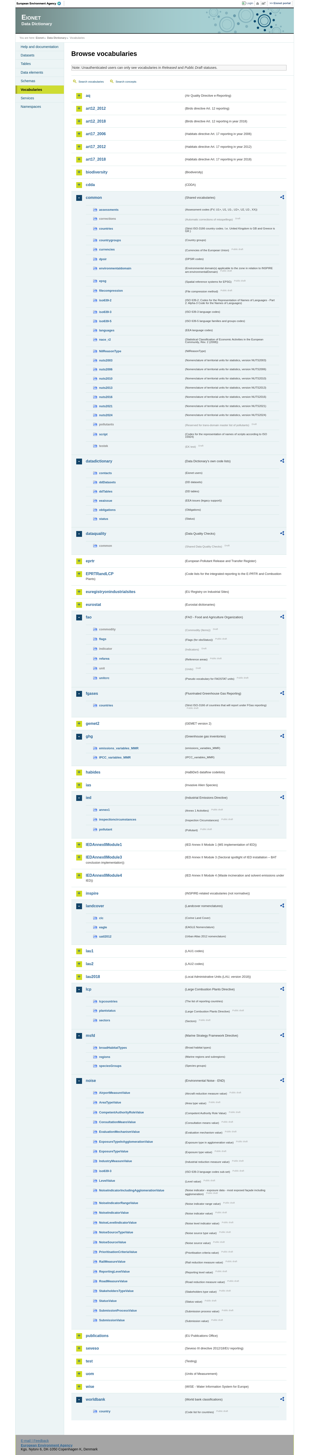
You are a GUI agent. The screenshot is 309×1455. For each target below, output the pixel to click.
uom (90, 1374)
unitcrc (104, 678)
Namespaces (31, 107)
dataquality (96, 534)
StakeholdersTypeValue (116, 1291)
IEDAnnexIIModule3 (104, 857)
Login (249, 3)
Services (27, 98)
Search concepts (126, 81)
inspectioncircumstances (117, 819)
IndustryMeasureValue (115, 1161)
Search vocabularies (91, 81)
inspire (92, 893)
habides (93, 772)
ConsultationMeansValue (117, 1122)
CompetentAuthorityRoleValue (121, 1112)
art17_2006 (96, 134)
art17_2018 (96, 159)
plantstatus (107, 1010)
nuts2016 (106, 397)
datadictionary (99, 461)
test (89, 1361)
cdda (90, 185)
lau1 (90, 951)
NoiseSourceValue (112, 1242)
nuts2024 (106, 415)
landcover (95, 906)
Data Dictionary (56, 37)
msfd (90, 1035)
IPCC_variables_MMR (115, 757)
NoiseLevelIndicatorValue (118, 1222)
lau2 (90, 964)
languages (106, 330)
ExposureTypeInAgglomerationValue (126, 1141)
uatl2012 (105, 936)
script (103, 434)
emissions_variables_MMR (119, 748)
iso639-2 (105, 300)
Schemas (28, 81)
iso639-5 (105, 321)
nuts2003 (106, 360)
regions (104, 1057)
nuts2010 (106, 378)
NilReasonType (110, 351)
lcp (88, 989)
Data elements (32, 72)
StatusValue (108, 1301)
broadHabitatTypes (113, 1047)
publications (97, 1336)
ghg (89, 736)
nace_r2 (105, 339)
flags (102, 639)
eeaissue (105, 500)
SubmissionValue (112, 1320)
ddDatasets (107, 482)
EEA (40, 3)
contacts (105, 473)
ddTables (106, 491)
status (103, 519)
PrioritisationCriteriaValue (118, 1252)
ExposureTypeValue (113, 1151)
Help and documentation (40, 47)
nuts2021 (106, 406)
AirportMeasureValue (114, 1093)
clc (101, 918)
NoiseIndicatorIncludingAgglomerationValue (131, 1190)
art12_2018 (96, 121)
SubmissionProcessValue (118, 1310)
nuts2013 (106, 388)
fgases (92, 693)
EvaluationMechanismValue (119, 1132)
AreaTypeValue (110, 1102)
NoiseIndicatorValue (114, 1212)
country (105, 1411)
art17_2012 (96, 147)
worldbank (95, 1399)
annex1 (104, 810)
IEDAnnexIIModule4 (104, 875)
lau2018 (93, 977)
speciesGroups (110, 1066)
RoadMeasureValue (113, 1281)
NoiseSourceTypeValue (116, 1232)
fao (89, 617)
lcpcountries (108, 1001)
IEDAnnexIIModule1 (104, 845)
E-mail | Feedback (35, 1441)
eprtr (90, 561)
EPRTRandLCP (100, 574)
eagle (103, 927)
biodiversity (97, 172)
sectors (104, 1020)
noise (91, 1081)
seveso (92, 1348)
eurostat (93, 604)
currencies (107, 249)
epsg (102, 281)
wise (90, 1387)
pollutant (105, 829)
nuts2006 (106, 369)
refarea (104, 658)
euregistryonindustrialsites (111, 592)
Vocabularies (31, 90)
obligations (107, 510)
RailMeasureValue (112, 1261)
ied (88, 798)
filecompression (111, 290)
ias (88, 785)
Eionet (40, 37)
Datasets (28, 55)
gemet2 (92, 723)
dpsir (103, 259)
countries (106, 228)
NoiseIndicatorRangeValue (118, 1203)
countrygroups (110, 240)
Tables (26, 64)
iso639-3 (105, 312)
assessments (109, 209)
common (94, 198)
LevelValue (107, 1180)
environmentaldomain (115, 268)
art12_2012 (96, 108)
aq (88, 96)
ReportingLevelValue (114, 1271)
